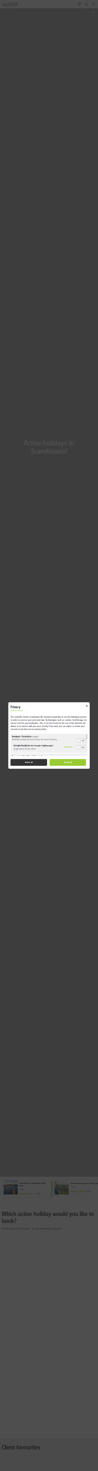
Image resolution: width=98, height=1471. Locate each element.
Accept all (68, 762)
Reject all (29, 762)
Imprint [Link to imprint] (13, 711)
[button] (78, 740)
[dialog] (49, 735)
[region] (49, 745)
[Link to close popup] (86, 706)
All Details (68, 747)
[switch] (81, 740)
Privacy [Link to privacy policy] (20, 711)
